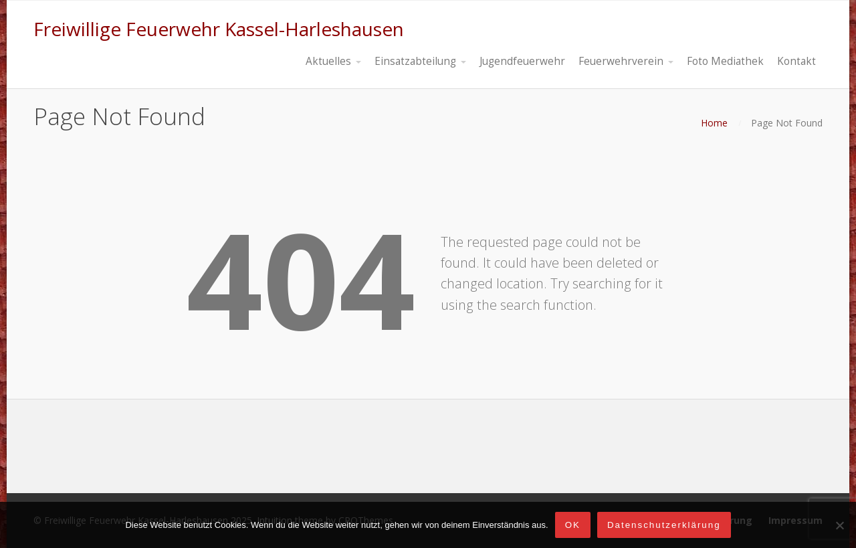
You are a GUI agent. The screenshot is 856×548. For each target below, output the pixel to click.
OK (572, 525)
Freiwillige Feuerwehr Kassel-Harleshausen (218, 28)
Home (714, 122)
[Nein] (839, 525)
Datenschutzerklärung (664, 525)
